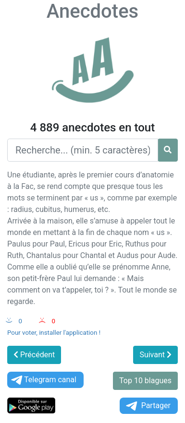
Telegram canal (43, 380)
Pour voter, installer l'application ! (53, 332)
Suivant (155, 354)
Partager (147, 406)
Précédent (34, 354)
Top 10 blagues (145, 380)
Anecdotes (92, 11)
